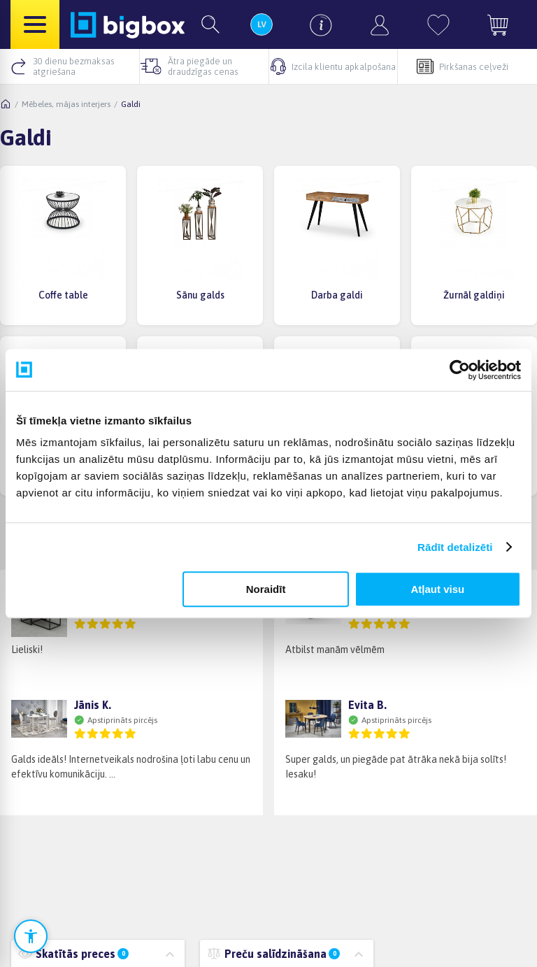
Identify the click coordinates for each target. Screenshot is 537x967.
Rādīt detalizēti (454, 547)
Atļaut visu (438, 589)
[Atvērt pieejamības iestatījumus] (31, 936)
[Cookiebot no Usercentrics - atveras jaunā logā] (460, 369)
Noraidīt (266, 589)
